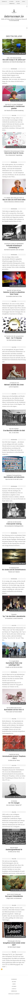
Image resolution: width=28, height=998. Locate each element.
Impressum (11, 3)
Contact (14, 988)
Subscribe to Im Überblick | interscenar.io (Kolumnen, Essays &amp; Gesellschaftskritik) (1, 969)
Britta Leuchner (21, 286)
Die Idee (18, 1)
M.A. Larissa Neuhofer (20, 331)
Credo (23, 1)
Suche (18, 3)
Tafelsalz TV (14, 993)
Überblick (4, 1)
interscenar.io (14, 16)
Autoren (11, 1)
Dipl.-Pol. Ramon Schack (19, 796)
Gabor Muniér (22, 53)
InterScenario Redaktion (19, 471)
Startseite (14, 979)
